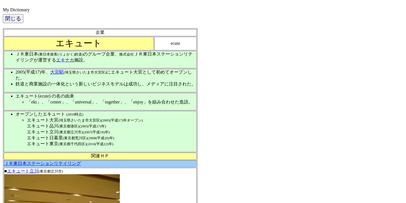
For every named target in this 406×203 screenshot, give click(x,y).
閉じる (13, 18)
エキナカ (65, 60)
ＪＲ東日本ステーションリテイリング (42, 163)
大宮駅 (57, 72)
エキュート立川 (23, 171)
